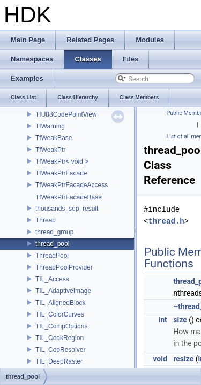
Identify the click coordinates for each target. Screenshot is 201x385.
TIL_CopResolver (60, 349)
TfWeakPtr (50, 149)
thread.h (166, 221)
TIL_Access (52, 279)
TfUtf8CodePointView (66, 114)
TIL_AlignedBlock (60, 302)
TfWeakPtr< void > (61, 161)
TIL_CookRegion (59, 338)
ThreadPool (52, 255)
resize (183, 359)
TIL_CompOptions (61, 326)
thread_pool (52, 244)
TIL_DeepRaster (59, 361)
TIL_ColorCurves (59, 314)
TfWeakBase (53, 138)
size (180, 319)
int (162, 319)
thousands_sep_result (66, 208)
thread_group (54, 232)
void (160, 359)
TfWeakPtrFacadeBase (68, 197)
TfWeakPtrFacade (61, 173)
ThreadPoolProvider (64, 267)
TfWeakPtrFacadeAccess (71, 185)
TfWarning (50, 126)
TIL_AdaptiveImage (63, 291)
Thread (45, 220)
